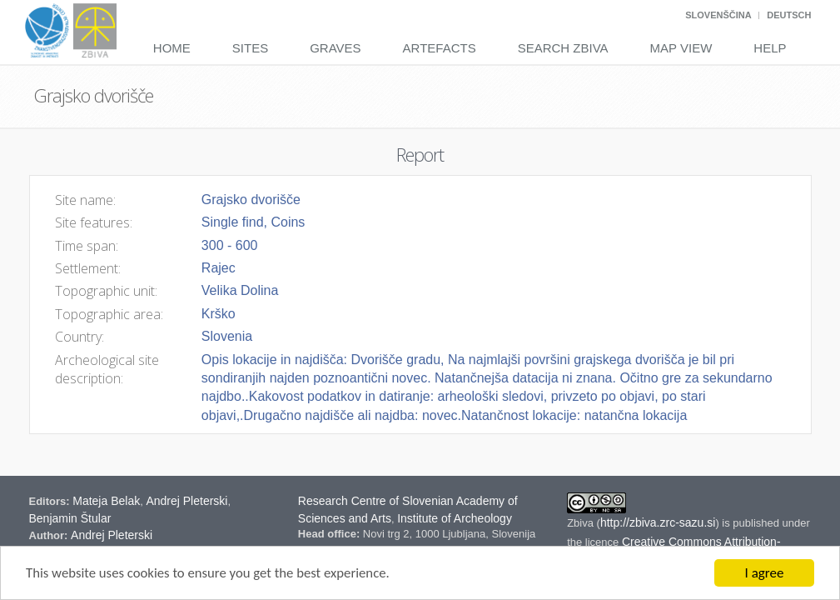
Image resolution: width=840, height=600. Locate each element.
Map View (681, 48)
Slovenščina (718, 15)
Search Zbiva (563, 48)
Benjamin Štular (70, 518)
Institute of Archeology (454, 518)
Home (172, 48)
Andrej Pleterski (186, 501)
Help (769, 48)
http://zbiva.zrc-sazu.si (658, 522)
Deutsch (789, 15)
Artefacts (439, 48)
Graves (335, 48)
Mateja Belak (106, 501)
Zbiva (581, 523)
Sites (250, 48)
